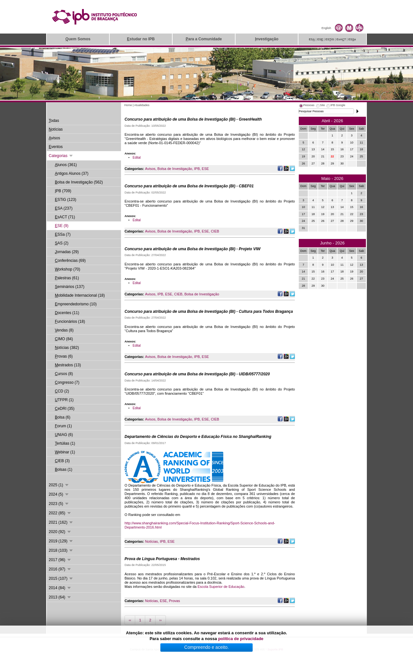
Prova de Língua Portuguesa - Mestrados (162, 559)
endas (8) (64, 330)
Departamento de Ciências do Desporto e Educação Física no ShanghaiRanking (198, 436)
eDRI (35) (65, 408)
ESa (352, 39)
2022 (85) (60, 513)
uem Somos (77, 39)
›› (160, 620)
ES (312, 39)
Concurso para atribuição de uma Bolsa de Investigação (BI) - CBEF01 (189, 186)
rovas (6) (64, 356)
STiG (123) (65, 199)
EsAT (341, 39)
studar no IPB (141, 39)
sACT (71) (65, 217)
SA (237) (64, 208)
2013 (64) (60, 597)
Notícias (151, 541)
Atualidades (141, 105)
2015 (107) (61, 578)
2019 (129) (61, 541)
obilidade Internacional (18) (80, 295)
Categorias (61, 155)
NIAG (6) (64, 434)
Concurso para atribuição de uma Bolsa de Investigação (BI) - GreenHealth (193, 119)
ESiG (330, 39)
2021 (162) (61, 522)
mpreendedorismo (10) (75, 304)
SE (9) (61, 225)
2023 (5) (59, 503)
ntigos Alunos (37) (71, 173)
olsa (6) (62, 417)
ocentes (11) (67, 313)
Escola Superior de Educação (220, 587)
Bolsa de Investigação (174, 169)
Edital (137, 157)
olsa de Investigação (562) (79, 182)
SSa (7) (63, 234)
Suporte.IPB (275, 649)
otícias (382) (67, 347)
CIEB (215, 231)
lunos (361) (66, 165)
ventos (56, 146)
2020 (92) (60, 531)
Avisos (150, 169)
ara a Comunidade (204, 39)
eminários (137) (69, 286)
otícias (56, 129)
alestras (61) (67, 278)
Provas (174, 601)
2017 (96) (60, 559)
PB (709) (63, 191)
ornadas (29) (67, 252)
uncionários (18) (70, 321)
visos (54, 138)
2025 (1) (59, 485)
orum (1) (63, 426)
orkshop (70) (67, 269)
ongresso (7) (67, 382)
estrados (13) (68, 365)
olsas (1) (63, 469)
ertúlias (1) (65, 443)
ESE (205, 169)
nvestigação (266, 39)
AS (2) (61, 243)
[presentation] (306, 106)
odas (54, 120)
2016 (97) (60, 569)
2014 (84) (60, 587)
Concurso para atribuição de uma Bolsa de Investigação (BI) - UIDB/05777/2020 (197, 374)
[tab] (306, 106)
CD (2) (62, 391)
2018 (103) (61, 550)
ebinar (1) (65, 452)
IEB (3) (62, 461)
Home (128, 105)
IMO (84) (64, 339)
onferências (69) (70, 260)
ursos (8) (64, 373)
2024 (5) (59, 494)
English (326, 28)
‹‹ (130, 620)
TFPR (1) (64, 400)
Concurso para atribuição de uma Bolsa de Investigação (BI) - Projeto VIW (192, 249)
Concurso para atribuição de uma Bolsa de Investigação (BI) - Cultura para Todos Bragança (209, 311)
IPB (197, 169)
